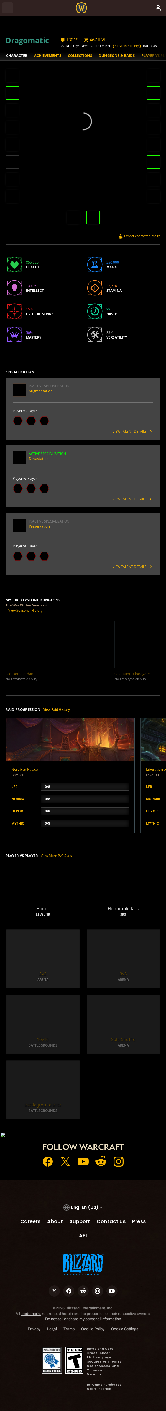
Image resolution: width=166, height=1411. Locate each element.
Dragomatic (27, 40)
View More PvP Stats (56, 855)
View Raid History (56, 709)
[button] (12, 76)
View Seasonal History (25, 610)
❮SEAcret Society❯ (127, 45)
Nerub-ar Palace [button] (24, 769)
